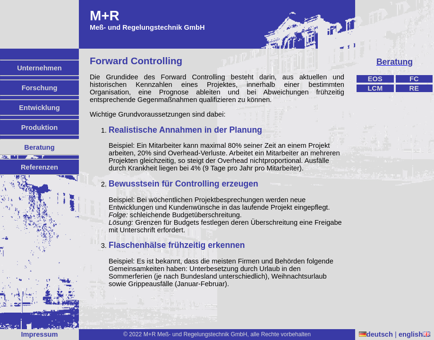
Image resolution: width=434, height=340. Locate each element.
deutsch (376, 334)
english (414, 334)
